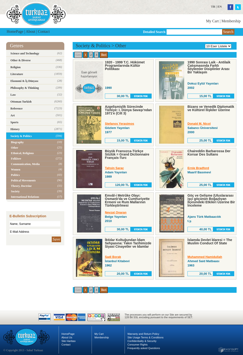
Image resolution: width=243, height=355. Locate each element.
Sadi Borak (113, 257)
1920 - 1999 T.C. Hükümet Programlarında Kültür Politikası (125, 65)
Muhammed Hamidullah (204, 257)
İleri (103, 55)
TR (213, 6)
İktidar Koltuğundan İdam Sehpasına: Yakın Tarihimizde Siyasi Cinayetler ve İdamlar (128, 243)
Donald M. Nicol (199, 123)
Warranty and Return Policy (143, 333)
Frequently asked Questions (143, 348)
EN (219, 6)
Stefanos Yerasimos (119, 123)
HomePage (15, 31)
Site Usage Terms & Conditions (145, 337)
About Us (66, 337)
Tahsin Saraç (114, 168)
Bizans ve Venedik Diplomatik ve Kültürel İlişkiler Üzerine (210, 108)
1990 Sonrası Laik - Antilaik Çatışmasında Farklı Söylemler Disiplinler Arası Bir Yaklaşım (208, 67)
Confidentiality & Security (141, 341)
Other (120, 45)
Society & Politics (93, 45)
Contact (44, 31)
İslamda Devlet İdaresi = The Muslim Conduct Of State (209, 241)
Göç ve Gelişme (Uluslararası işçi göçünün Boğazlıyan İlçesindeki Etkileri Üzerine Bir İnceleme (211, 200)
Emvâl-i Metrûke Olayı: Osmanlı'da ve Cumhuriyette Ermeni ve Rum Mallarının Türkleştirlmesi (127, 200)
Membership (231, 21)
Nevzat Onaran (115, 212)
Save (56, 239)
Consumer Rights (137, 344)
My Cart (212, 21)
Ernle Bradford (198, 168)
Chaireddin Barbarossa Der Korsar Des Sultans (208, 152)
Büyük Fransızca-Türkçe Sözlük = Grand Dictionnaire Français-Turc (127, 154)
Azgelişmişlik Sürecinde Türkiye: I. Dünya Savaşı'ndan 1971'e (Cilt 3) (128, 110)
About (30, 31)
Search (228, 32)
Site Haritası (68, 341)
